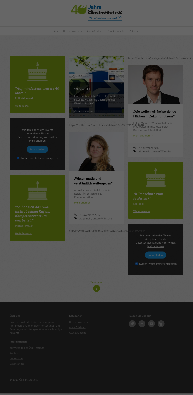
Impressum (170, 391)
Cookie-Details (158, 391)
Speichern (163, 380)
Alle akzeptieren (163, 370)
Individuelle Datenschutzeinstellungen (163, 387)
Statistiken (70, 383)
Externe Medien (125, 383)
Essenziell (17, 383)
